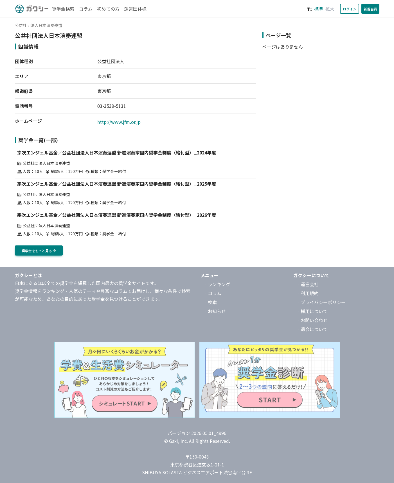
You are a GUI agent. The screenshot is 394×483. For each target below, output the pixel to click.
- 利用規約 (308, 293)
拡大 (329, 8)
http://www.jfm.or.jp (119, 122)
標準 (318, 8)
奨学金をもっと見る (39, 250)
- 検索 (211, 302)
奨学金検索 (63, 8)
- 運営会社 (308, 284)
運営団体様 (135, 8)
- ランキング (217, 284)
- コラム (213, 293)
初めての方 (108, 8)
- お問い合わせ (313, 320)
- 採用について (313, 311)
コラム (86, 8)
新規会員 (370, 8)
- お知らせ (215, 311)
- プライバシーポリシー (322, 302)
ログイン (349, 8)
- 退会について (313, 329)
